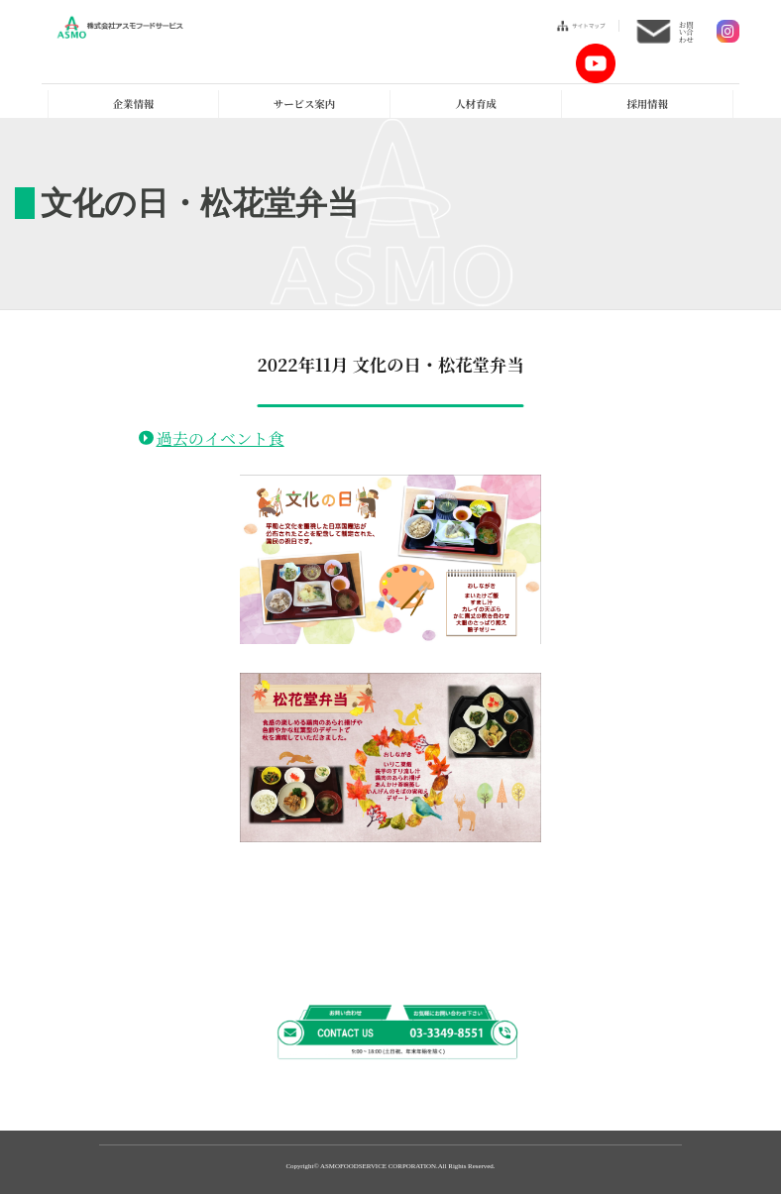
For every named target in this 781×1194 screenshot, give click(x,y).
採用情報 (647, 103)
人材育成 (476, 103)
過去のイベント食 (219, 438)
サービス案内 (304, 103)
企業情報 (134, 103)
